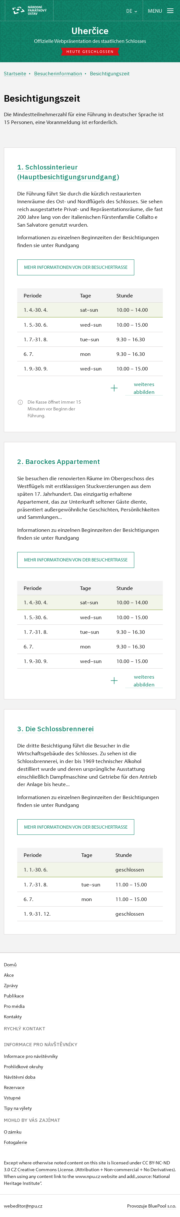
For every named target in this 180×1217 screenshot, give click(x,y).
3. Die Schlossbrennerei (55, 728)
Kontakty (13, 1016)
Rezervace (14, 1087)
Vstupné (12, 1098)
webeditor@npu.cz (23, 1206)
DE (131, 11)
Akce (9, 975)
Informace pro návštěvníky (31, 1056)
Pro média (14, 1006)
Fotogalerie (15, 1142)
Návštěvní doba (19, 1077)
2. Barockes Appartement (58, 461)
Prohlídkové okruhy (23, 1066)
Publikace (14, 996)
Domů (10, 964)
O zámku (12, 1132)
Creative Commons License (45, 1169)
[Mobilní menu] (161, 10)
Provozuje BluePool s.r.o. (151, 1206)
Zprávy (11, 985)
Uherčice (90, 31)
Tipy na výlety (18, 1108)
